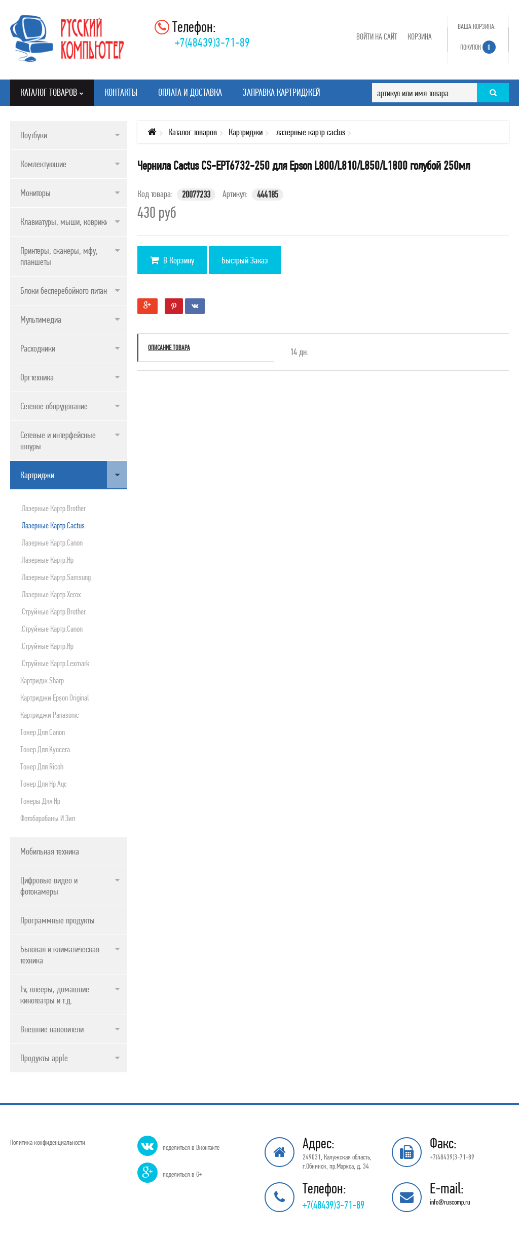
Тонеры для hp (40, 801)
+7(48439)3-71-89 (212, 42)
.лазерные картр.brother (53, 508)
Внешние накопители (52, 1029)
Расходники (37, 348)
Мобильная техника (49, 851)
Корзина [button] (419, 36)
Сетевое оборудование (54, 406)
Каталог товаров (192, 132)
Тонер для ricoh (41, 766)
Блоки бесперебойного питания (67, 290)
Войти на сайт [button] (376, 36)
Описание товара (169, 347)
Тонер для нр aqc (43, 784)
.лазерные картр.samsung (55, 577)
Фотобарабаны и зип (48, 818)
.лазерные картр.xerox (50, 594)
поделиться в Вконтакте (191, 1147)
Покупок (478, 47)
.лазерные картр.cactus (52, 525)
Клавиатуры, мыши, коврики (64, 221)
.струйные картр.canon (51, 629)
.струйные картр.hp (46, 646)
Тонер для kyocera (45, 749)
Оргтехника (37, 377)
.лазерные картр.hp (46, 560)
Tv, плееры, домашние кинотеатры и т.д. (54, 994)
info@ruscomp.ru (450, 1202)
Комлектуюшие (43, 164)
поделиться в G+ (182, 1174)
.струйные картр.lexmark (54, 663)
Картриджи (37, 475)
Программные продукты (57, 920)
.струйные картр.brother (53, 611)
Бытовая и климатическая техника (59, 954)
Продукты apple (44, 1058)
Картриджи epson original (54, 697)
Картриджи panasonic (49, 715)
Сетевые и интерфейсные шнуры (58, 440)
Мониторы (35, 192)
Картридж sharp (42, 680)
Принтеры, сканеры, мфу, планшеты (59, 256)
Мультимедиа (40, 319)
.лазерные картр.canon (51, 542)
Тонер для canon (42, 732)
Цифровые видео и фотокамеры (49, 886)
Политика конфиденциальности (47, 1142)
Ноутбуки (33, 135)
